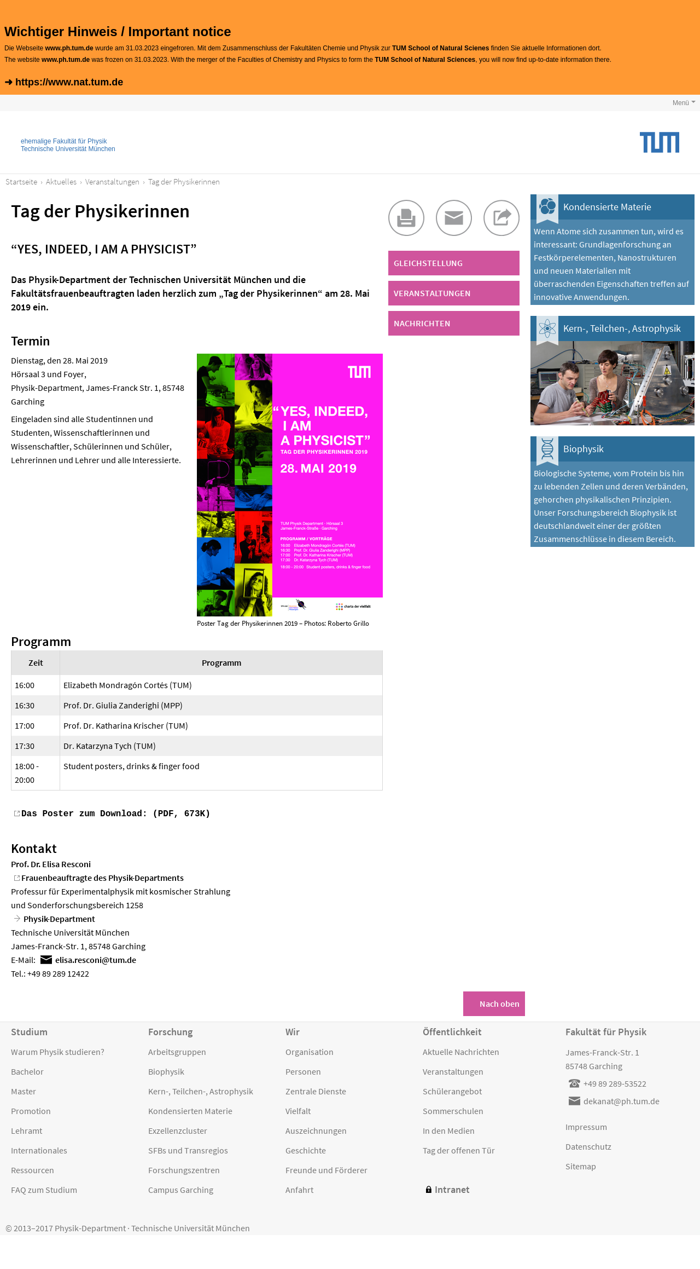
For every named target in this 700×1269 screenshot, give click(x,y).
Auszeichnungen (316, 1129)
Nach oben (500, 1002)
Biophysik (583, 448)
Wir (292, 1030)
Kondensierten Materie (190, 1109)
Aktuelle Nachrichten (461, 1050)
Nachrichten (422, 323)
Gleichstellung (428, 262)
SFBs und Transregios (188, 1149)
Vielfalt (298, 1109)
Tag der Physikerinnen (184, 181)
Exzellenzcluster (177, 1129)
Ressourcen (32, 1168)
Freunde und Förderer (326, 1168)
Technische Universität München (68, 149)
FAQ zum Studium (44, 1188)
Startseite (21, 181)
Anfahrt (299, 1188)
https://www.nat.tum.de (69, 82)
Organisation (309, 1050)
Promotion (31, 1109)
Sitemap (580, 1165)
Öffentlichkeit (452, 1030)
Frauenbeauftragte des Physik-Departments (102, 876)
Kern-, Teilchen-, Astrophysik (622, 328)
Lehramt (26, 1129)
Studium (29, 1030)
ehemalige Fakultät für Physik (64, 141)
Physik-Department (59, 917)
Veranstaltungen (112, 181)
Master (23, 1090)
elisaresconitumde (95, 958)
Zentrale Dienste (315, 1090)
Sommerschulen (453, 1109)
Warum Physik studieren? (57, 1050)
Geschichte (305, 1149)
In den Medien (449, 1129)
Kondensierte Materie (607, 206)
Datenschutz (588, 1145)
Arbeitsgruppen (177, 1050)
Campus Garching (180, 1188)
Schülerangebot (452, 1090)
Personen (303, 1070)
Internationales (39, 1149)
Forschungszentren (184, 1168)
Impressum (586, 1125)
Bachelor (27, 1070)
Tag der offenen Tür (459, 1149)
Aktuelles (61, 181)
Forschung (170, 1030)
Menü (681, 103)
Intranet (452, 1188)
